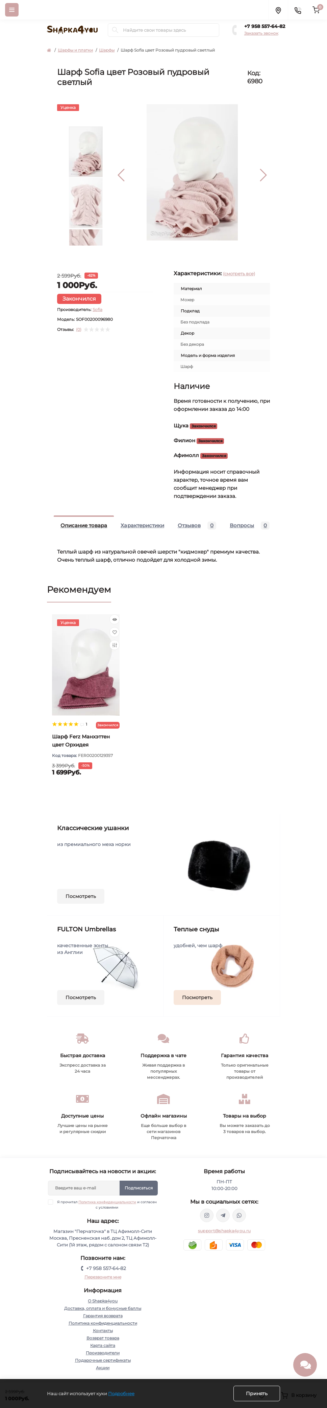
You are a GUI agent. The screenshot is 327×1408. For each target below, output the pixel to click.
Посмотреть (81, 896)
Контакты (103, 1330)
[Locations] (278, 10)
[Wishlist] (114, 632)
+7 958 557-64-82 (264, 26)
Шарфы (107, 50)
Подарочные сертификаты (103, 1360)
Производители (103, 1352)
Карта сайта (102, 1345)
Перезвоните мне (102, 1276)
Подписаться (139, 1187)
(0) (78, 329)
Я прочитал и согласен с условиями (106, 1205)
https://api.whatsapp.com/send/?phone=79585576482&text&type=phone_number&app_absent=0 (239, 1215)
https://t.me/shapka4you (223, 1215)
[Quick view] (114, 619)
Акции (102, 1367)
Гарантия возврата (103, 1315)
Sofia (97, 309)
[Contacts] (297, 10)
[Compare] (114, 645)
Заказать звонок (261, 33)
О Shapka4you (103, 1300)
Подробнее (121, 1393)
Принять (257, 1393)
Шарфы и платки (75, 50)
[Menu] (12, 10)
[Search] (115, 30)
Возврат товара (102, 1338)
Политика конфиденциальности (107, 1202)
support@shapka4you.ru (224, 1230)
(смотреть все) (239, 273)
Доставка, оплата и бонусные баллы (102, 1308)
